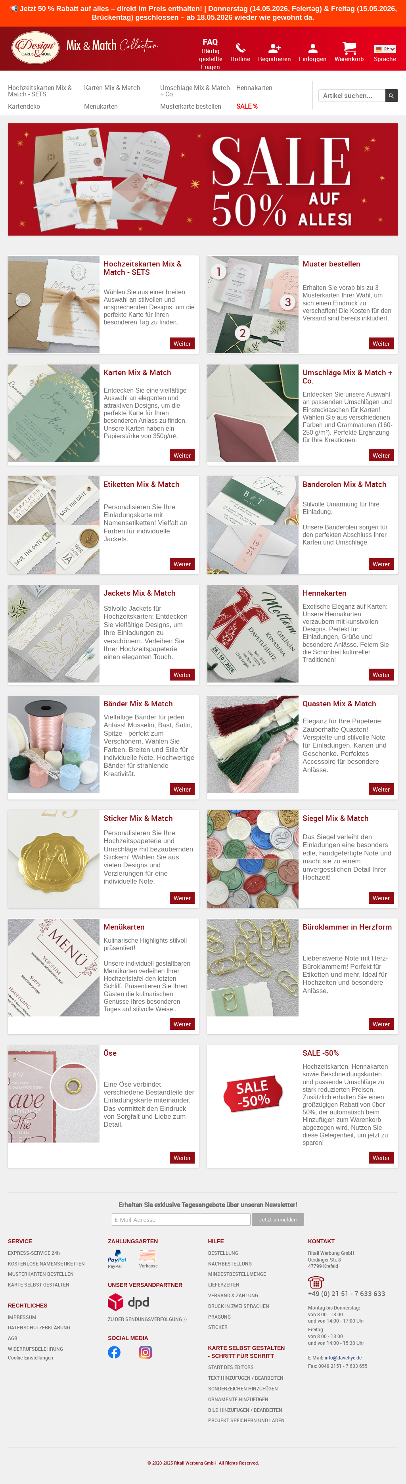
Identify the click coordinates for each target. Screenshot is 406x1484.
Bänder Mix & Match (138, 703)
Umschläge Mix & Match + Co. (195, 90)
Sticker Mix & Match (138, 818)
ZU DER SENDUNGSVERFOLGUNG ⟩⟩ (147, 1319)
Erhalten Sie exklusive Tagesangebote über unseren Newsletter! (208, 1204)
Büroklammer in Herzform (347, 927)
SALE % (247, 106)
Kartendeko (24, 106)
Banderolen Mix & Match (345, 484)
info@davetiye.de (343, 1357)
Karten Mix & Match (112, 87)
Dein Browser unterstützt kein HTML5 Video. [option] (203, 179)
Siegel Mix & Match (336, 818)
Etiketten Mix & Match (141, 484)
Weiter (182, 343)
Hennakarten (254, 87)
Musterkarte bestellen (190, 106)
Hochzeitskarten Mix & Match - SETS (40, 90)
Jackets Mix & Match (139, 593)
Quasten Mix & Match (339, 703)
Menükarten (101, 106)
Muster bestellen (331, 264)
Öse (110, 1053)
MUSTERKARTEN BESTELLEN (41, 1274)
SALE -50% (321, 1053)
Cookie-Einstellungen (30, 1357)
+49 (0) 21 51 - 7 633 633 (346, 1293)
